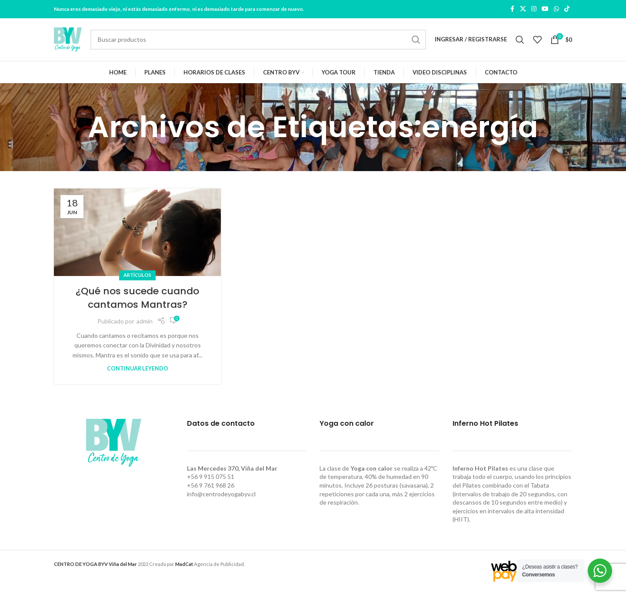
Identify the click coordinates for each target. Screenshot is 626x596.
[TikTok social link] (567, 9)
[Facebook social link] (512, 9)
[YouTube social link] (545, 9)
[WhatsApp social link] (556, 9)
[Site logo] (68, 40)
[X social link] (523, 9)
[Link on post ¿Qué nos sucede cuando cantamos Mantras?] (137, 235)
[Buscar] (258, 41)
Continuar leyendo (137, 371)
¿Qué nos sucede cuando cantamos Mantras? (137, 300)
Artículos (137, 277)
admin (145, 323)
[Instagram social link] (534, 9)
